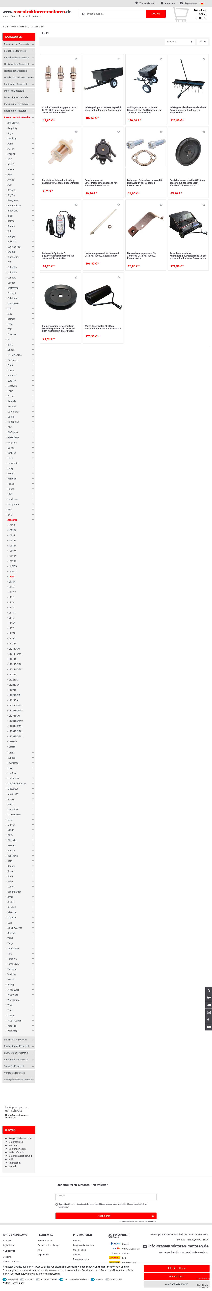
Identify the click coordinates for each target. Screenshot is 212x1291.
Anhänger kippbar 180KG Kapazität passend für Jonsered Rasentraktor (103, 108)
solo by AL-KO (14, 928)
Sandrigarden (14, 891)
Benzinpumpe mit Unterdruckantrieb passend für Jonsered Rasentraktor (101, 183)
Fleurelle (11, 401)
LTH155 (13, 741)
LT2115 (12, 659)
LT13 (11, 602)
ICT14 (12, 535)
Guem (10, 447)
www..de (36, 13)
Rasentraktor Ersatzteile (17, 27)
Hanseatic (12, 463)
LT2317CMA (15, 726)
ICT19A (12, 561)
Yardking (12, 138)
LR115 (12, 581)
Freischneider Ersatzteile (16, 57)
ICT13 (12, 525)
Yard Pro (11, 1025)
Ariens (10, 179)
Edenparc (12, 334)
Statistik (29, 1279)
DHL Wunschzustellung (76, 1279)
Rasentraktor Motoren (15, 1039)
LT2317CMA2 (16, 731)
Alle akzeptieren (177, 1268)
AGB (11, 1159)
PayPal (99, 1279)
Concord (11, 277)
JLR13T (13, 571)
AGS (9, 159)
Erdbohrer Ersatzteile (15, 51)
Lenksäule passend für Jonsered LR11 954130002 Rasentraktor (102, 254)
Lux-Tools (12, 773)
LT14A (12, 612)
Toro (9, 953)
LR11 (11, 576)
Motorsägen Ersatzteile (16, 97)
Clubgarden (13, 257)
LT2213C (13, 679)
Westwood (12, 995)
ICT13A (12, 530)
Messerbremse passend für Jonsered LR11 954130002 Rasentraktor (141, 256)
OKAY (10, 835)
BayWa (11, 195)
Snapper (11, 917)
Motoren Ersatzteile (14, 90)
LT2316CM (14, 715)
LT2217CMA (15, 705)
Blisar (10, 215)
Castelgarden (14, 246)
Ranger (11, 866)
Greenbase (13, 437)
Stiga (10, 133)
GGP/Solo (12, 432)
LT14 (11, 607)
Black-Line (12, 210)
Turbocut (12, 969)
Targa (10, 943)
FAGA (10, 391)
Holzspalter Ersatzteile (15, 70)
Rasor (10, 871)
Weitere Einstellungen (13, 1283)
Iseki (9, 514)
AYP (9, 185)
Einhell (10, 349)
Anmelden (7, 1240)
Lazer (10, 768)
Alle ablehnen (176, 1276)
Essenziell (13, 1279)
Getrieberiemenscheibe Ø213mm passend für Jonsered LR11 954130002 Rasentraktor (187, 183)
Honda (10, 489)
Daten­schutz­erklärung (48, 1245)
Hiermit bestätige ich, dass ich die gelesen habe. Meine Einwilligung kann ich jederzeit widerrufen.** (103, 1205)
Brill (9, 231)
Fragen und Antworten (20, 1138)
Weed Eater (13, 989)
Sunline (11, 933)
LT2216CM (14, 695)
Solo (9, 922)
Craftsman (13, 288)
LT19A (12, 638)
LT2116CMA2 (16, 669)
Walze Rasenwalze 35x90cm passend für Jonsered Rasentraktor (103, 327)
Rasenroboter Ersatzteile (16, 44)
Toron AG (12, 958)
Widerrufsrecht (16, 1152)
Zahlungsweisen (17, 1149)
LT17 (11, 628)
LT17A (12, 633)
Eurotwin (12, 386)
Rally (9, 861)
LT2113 (12, 643)
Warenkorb (7, 1261)
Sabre (10, 886)
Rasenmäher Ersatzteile (16, 104)
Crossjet (11, 293)
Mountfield (13, 809)
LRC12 (12, 592)
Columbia (12, 272)
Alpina (10, 169)
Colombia (12, 267)
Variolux (11, 974)
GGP (9, 427)
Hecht (10, 473)
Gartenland (13, 422)
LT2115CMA (15, 664)
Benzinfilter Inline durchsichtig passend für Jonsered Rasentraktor (60, 181)
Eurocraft (12, 375)
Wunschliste (76, 59)
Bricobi (11, 226)
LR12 (11, 587)
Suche (156, 13)
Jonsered (34, 27)
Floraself (11, 406)
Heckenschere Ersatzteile (17, 64)
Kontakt (13, 1166)
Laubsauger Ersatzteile (16, 84)
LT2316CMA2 (16, 721)
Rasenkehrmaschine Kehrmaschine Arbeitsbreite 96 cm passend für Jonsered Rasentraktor (188, 256)
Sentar (10, 902)
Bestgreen (12, 200)
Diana (10, 308)
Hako (10, 458)
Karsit (10, 752)
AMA (9, 174)
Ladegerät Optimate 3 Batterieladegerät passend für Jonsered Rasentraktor (58, 256)
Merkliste (6, 1257)
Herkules (11, 478)
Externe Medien (49, 1279)
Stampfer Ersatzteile (14, 1066)
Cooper (11, 282)
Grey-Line (12, 442)
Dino (9, 313)
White (10, 1005)
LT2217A (13, 700)
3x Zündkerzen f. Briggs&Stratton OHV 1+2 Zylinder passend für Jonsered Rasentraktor (59, 110)
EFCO (10, 344)
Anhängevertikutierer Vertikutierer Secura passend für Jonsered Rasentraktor (188, 110)
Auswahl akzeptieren (176, 1284)
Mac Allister (13, 778)
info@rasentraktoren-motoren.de (17, 1116)
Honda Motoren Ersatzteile (18, 77)
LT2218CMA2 (16, 710)
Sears (10, 897)
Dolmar (11, 319)
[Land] (202, 3)
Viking (10, 984)
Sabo (10, 881)
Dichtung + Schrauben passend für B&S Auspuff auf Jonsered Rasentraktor (145, 183)
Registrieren (8, 1245)
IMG (9, 509)
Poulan (11, 850)
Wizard (11, 1015)
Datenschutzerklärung (20, 1156)
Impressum (15, 1162)
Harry (10, 468)
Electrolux (12, 360)
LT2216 (12, 690)
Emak (10, 365)
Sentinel (11, 907)
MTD (9, 819)
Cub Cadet (12, 298)
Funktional (116, 1279)
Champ (11, 252)
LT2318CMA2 (16, 736)
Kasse (17, 1261)
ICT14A (12, 540)
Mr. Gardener (14, 814)
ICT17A (12, 550)
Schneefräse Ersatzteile (16, 1053)
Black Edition (14, 205)
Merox (10, 799)
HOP (9, 494)
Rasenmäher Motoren (15, 110)
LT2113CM (14, 648)
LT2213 (12, 674)
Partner (11, 845)
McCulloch (12, 794)
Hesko (10, 483)
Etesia (10, 370)
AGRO (10, 148)
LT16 (11, 617)
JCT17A (13, 566)
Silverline (11, 912)
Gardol (10, 416)
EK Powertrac (14, 355)
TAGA (10, 938)
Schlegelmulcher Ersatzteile (18, 1079)
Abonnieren (126, 1216)
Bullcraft (11, 241)
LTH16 (12, 746)
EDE (9, 329)
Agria (10, 143)
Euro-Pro (12, 380)
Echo (10, 324)
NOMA (10, 830)
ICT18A (12, 556)
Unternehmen (16, 1142)
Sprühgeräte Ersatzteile (16, 1059)
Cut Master (13, 303)
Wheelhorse (13, 1000)
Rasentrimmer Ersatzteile (17, 1046)
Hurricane (12, 499)
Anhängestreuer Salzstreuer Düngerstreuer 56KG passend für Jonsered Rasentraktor (144, 110)
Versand (13, 1145)
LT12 (11, 597)
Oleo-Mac (12, 840)
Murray (11, 824)
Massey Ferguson (16, 783)
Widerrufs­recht (45, 1240)
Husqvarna (13, 504)
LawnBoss (12, 763)
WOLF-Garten (14, 1020)
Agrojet (11, 154)
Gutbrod (11, 453)
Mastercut (12, 788)
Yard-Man (12, 1031)
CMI (9, 262)
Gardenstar (13, 411)
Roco (10, 876)
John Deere (13, 123)
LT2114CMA (15, 654)
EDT (9, 339)
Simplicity (12, 128)
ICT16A (12, 545)
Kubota (11, 757)
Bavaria (11, 190)
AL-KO (10, 164)
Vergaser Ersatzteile (14, 1073)
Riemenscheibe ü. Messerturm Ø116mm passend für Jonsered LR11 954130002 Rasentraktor (58, 329)
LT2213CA (14, 684)
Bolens (10, 221)
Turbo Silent (13, 964)
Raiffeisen (12, 855)
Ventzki (11, 979)
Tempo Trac (13, 948)
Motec (10, 804)
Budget (11, 236)
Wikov (10, 1010)
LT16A (12, 623)
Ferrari (10, 396)
